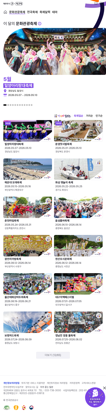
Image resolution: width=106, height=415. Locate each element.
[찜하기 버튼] (96, 3)
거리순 (89, 115)
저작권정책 (75, 383)
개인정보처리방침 (11, 383)
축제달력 (45, 12)
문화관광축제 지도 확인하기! (95, 397)
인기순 (99, 115)
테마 (55, 12)
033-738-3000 (53, 390)
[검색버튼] (101, 3)
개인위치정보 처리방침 (57, 383)
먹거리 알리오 (62, 116)
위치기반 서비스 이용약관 (33, 383)
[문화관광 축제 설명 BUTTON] (39, 23)
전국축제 (32, 12)
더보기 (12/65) (53, 355)
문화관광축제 (17, 12)
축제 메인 (5, 12)
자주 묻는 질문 (46, 387)
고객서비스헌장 (89, 383)
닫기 (104, 387)
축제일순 (78, 115)
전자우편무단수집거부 (13, 387)
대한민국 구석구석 (13, 3)
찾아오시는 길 (31, 387)
